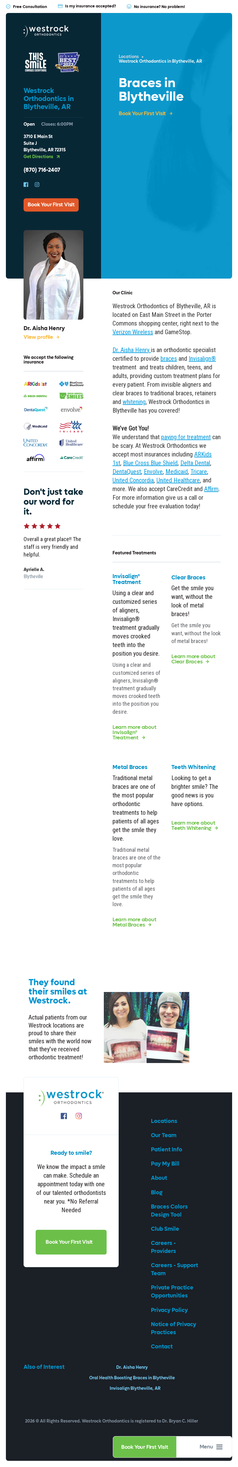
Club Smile (165, 1229)
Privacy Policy (170, 1310)
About (159, 1178)
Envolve (153, 471)
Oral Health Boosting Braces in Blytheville (132, 1378)
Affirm (211, 489)
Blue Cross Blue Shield (150, 463)
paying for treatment (186, 437)
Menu (211, 1447)
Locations (129, 57)
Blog (157, 1192)
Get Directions (42, 157)
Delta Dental (195, 463)
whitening (134, 402)
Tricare (199, 471)
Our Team (164, 1135)
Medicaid (176, 471)
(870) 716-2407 (42, 170)
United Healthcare (178, 480)
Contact (162, 1346)
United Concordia (133, 480)
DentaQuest (126, 471)
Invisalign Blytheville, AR (135, 1388)
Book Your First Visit (144, 1447)
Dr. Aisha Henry (132, 1367)
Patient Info (167, 1149)
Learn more (134, 733)
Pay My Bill (166, 1163)
